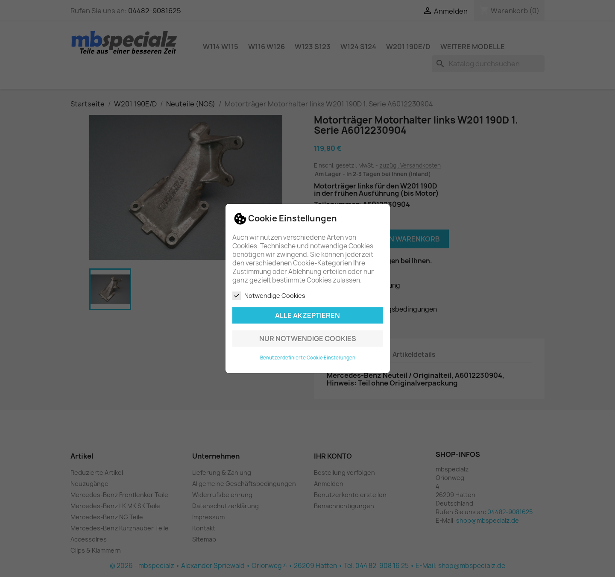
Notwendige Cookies (268, 295)
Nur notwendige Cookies (307, 338)
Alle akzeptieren (307, 315)
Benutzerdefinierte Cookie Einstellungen (307, 357)
